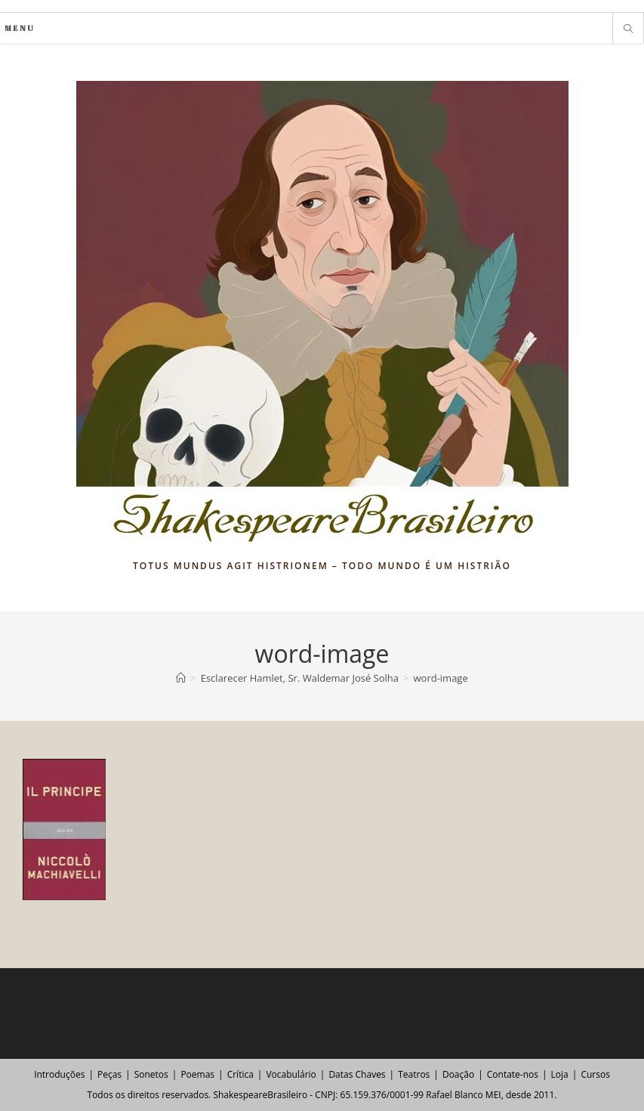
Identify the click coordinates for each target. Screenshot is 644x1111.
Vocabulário (291, 1074)
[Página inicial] (181, 678)
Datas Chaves (356, 1074)
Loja (560, 1074)
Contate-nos (512, 1074)
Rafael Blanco (454, 1094)
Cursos (595, 1074)
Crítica (240, 1074)
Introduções (59, 1074)
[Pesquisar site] (628, 29)
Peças (109, 1074)
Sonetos (151, 1074)
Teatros (414, 1074)
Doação (458, 1074)
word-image (440, 678)
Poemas (197, 1074)
